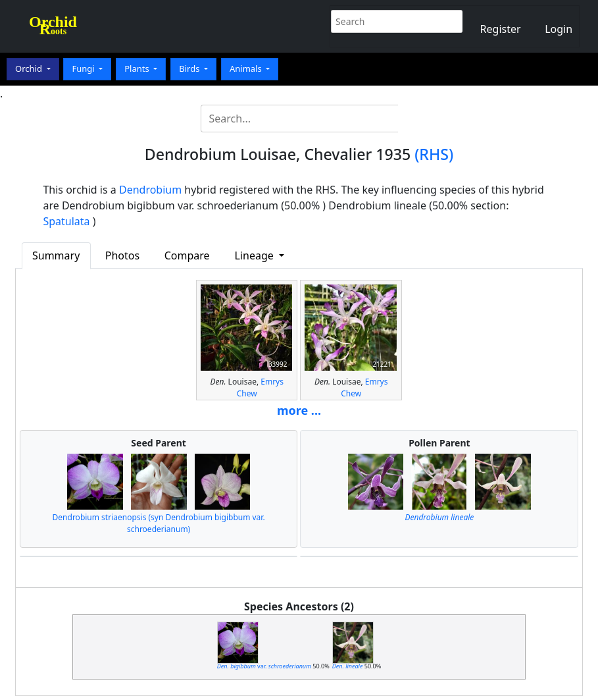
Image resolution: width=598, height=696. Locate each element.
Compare (187, 255)
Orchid (29, 68)
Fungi (84, 68)
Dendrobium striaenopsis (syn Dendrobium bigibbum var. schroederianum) (159, 523)
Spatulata (66, 221)
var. (264, 666)
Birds (190, 68)
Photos (122, 255)
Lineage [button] (255, 255)
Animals (247, 68)
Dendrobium (150, 189)
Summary (56, 255)
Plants (137, 68)
